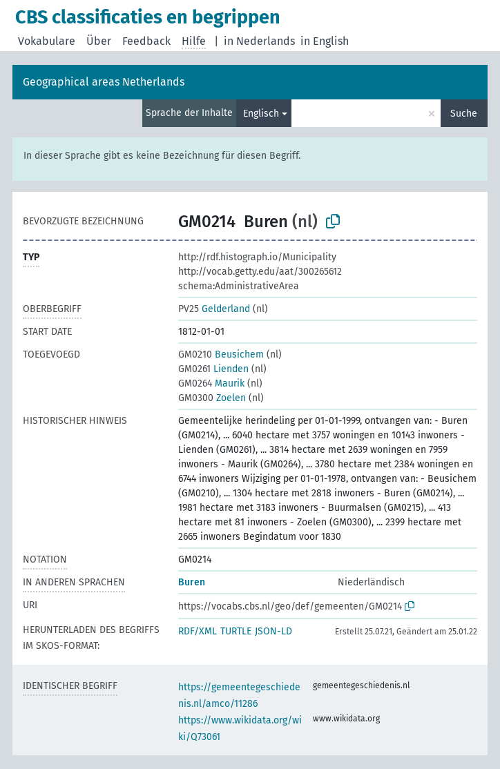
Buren (191, 582)
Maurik (211, 383)
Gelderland (214, 309)
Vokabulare (46, 41)
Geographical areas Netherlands (103, 81)
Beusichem (221, 354)
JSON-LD (273, 631)
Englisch (261, 113)
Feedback (146, 41)
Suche (463, 113)
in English (324, 41)
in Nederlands (259, 41)
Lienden (213, 369)
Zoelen (212, 398)
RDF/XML (197, 631)
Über (98, 41)
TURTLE (235, 631)
